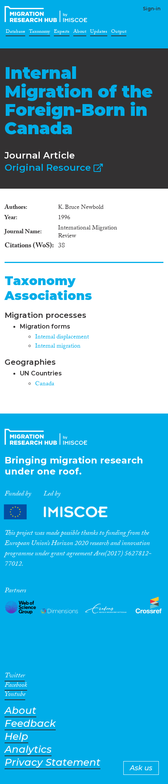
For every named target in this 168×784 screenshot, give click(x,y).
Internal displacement (62, 337)
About (79, 32)
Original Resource (54, 167)
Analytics (28, 749)
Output (118, 32)
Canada (44, 384)
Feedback (30, 723)
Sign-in (151, 8)
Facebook (16, 686)
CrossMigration (47, 14)
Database (15, 32)
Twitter (15, 676)
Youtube (15, 695)
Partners (62, 512)
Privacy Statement (52, 762)
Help (16, 736)
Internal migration (58, 346)
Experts (61, 32)
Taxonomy (39, 32)
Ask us (141, 768)
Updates (98, 32)
